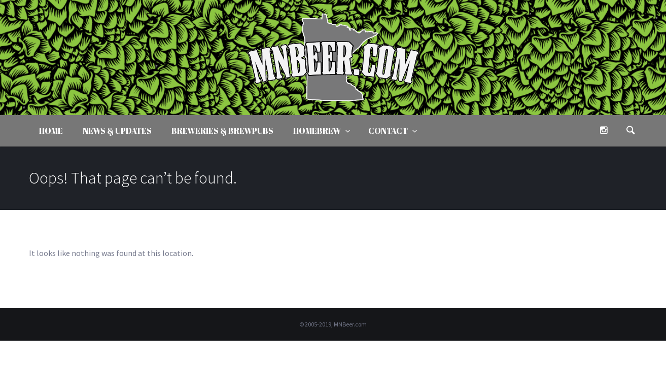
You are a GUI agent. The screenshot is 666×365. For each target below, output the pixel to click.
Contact (388, 130)
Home (51, 130)
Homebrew (317, 130)
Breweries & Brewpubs (222, 130)
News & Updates (117, 130)
